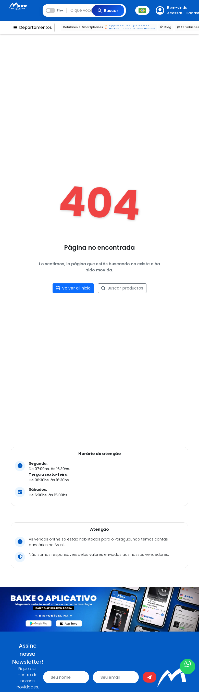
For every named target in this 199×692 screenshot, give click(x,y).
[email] (116, 677)
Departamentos (33, 27)
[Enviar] (149, 677)
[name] (66, 677)
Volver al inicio (73, 288)
